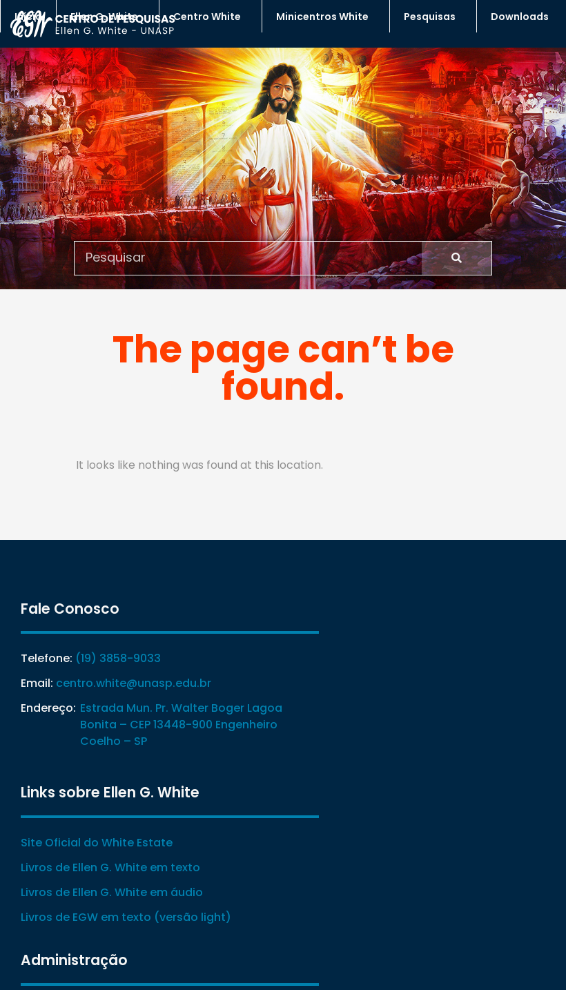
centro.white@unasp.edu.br (133, 684)
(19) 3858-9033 (118, 659)
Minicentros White (325, 16)
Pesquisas (433, 16)
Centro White (210, 16)
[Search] (456, 257)
